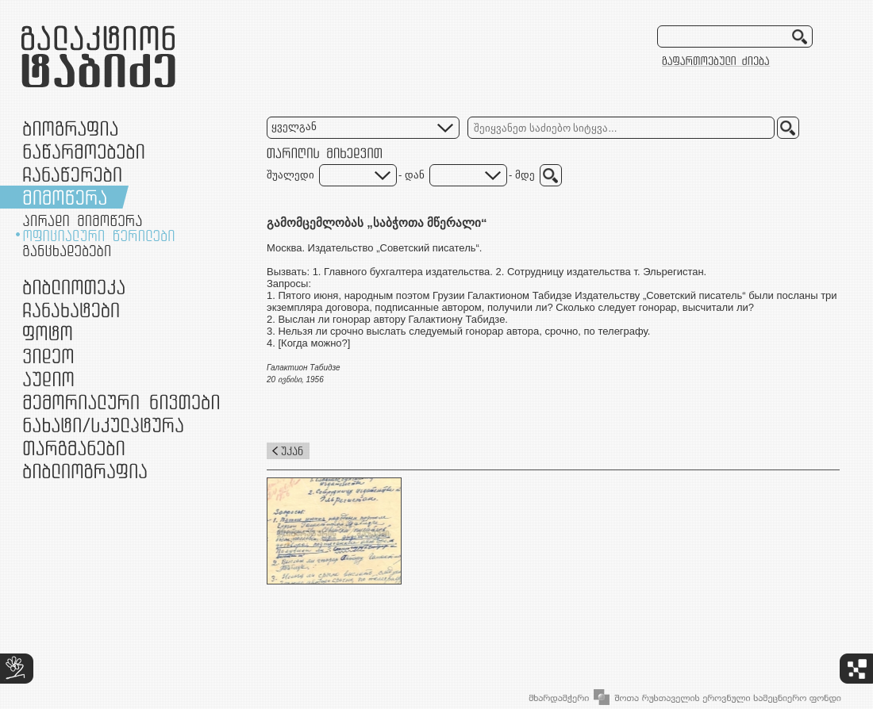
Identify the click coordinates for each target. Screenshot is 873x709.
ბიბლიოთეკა (74, 286)
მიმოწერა (64, 197)
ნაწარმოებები (83, 151)
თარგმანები (74, 447)
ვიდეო (48, 355)
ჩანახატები (71, 309)
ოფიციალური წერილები (99, 235)
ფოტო (48, 332)
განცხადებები (66, 250)
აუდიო (48, 378)
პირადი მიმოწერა (82, 220)
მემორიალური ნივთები (121, 401)
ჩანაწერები (72, 174)
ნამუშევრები (103, 424)
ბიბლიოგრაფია (85, 470)
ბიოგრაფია (70, 128)
